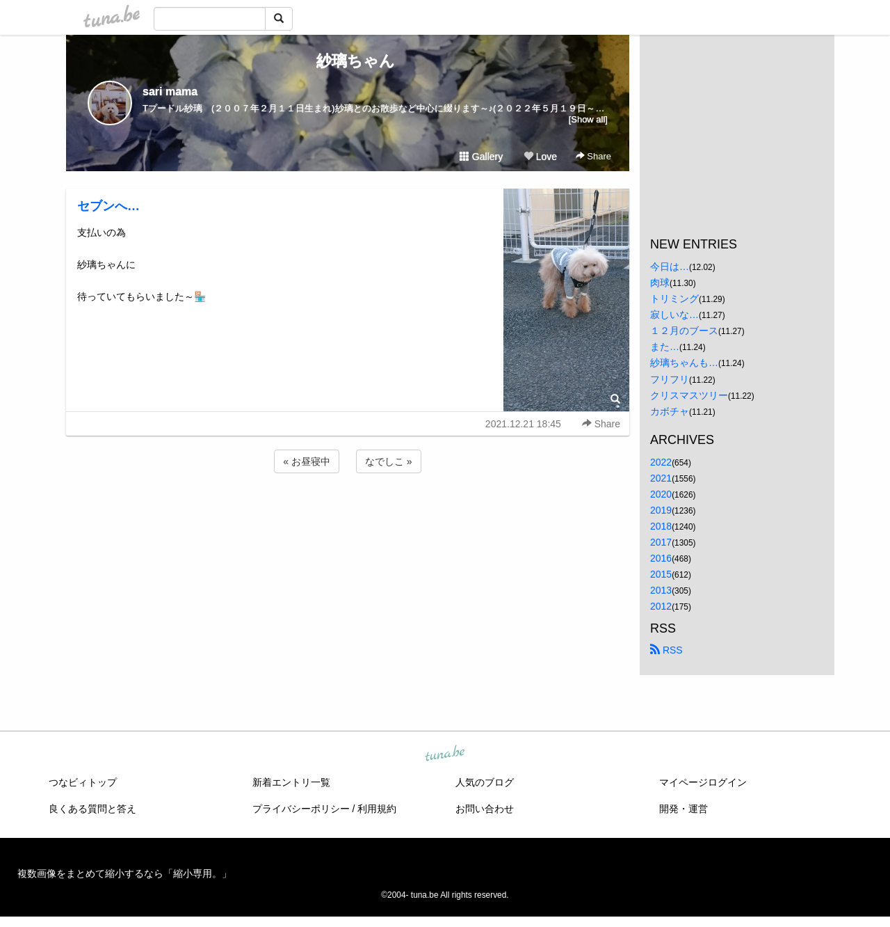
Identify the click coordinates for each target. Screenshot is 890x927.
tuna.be (444, 753)
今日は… (669, 266)
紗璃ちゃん (348, 61)
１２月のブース (684, 330)
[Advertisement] (347, 513)
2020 (661, 494)
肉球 (660, 282)
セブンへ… (108, 206)
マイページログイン (703, 782)
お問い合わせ (484, 808)
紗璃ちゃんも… (684, 362)
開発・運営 (683, 808)
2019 (661, 510)
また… (664, 346)
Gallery (481, 156)
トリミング (674, 298)
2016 (661, 558)
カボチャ (669, 411)
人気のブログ (484, 782)
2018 (661, 526)
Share (593, 156)
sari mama (170, 91)
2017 (661, 542)
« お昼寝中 (306, 461)
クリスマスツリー (689, 395)
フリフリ (669, 379)
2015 (661, 574)
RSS (666, 650)
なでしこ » (388, 461)
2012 (661, 606)
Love (540, 156)
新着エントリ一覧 (291, 782)
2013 (661, 590)
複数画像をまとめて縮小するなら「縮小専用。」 (124, 873)
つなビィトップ (83, 782)
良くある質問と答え (92, 808)
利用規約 (376, 808)
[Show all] (588, 119)
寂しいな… (674, 314)
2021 (661, 478)
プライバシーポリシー (301, 808)
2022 (661, 462)
